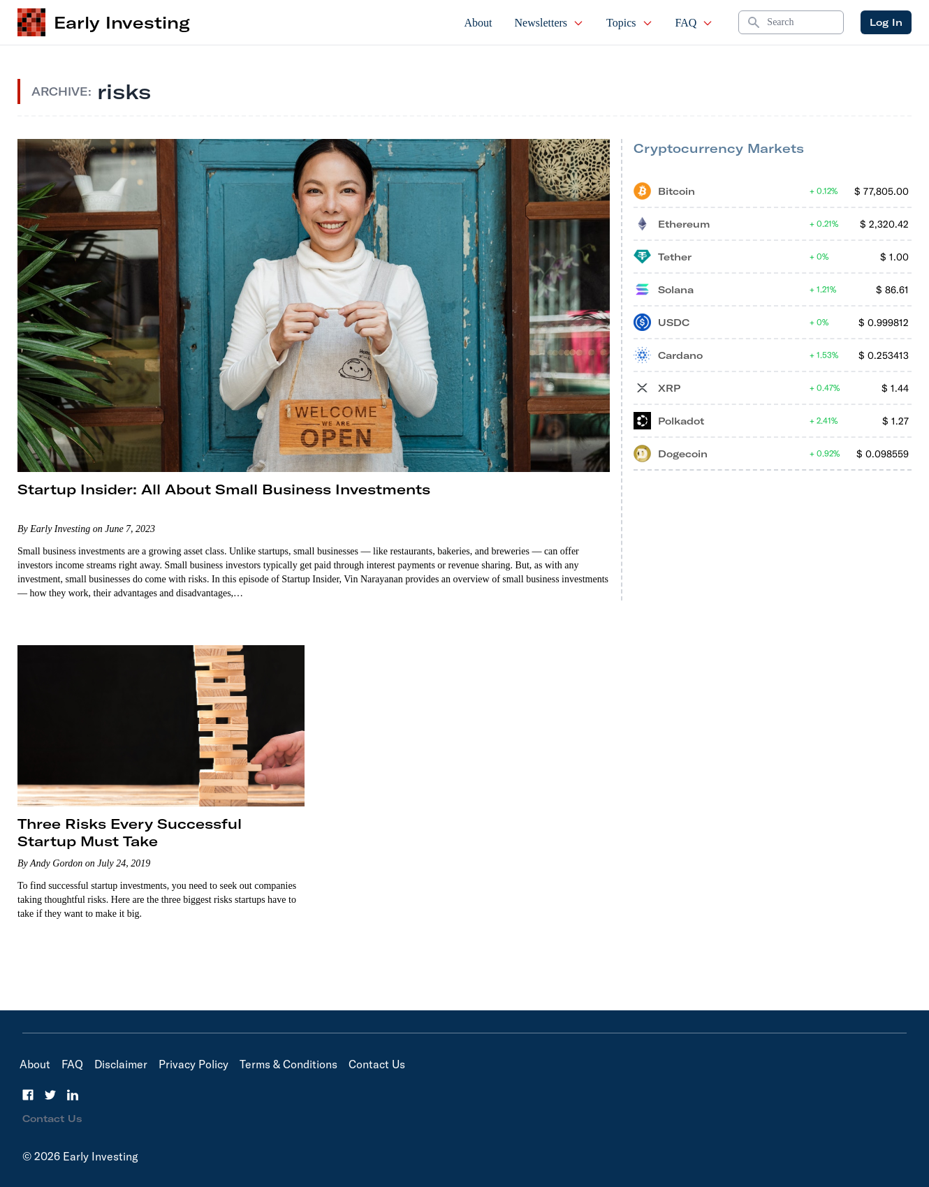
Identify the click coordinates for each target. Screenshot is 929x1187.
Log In (886, 22)
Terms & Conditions (288, 1064)
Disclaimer (120, 1064)
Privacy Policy (193, 1064)
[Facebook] (28, 1094)
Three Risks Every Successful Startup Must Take (129, 832)
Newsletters (550, 23)
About (478, 23)
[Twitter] (50, 1094)
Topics (629, 23)
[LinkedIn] (72, 1094)
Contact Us (377, 1064)
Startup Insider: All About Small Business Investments (223, 489)
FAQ (694, 23)
